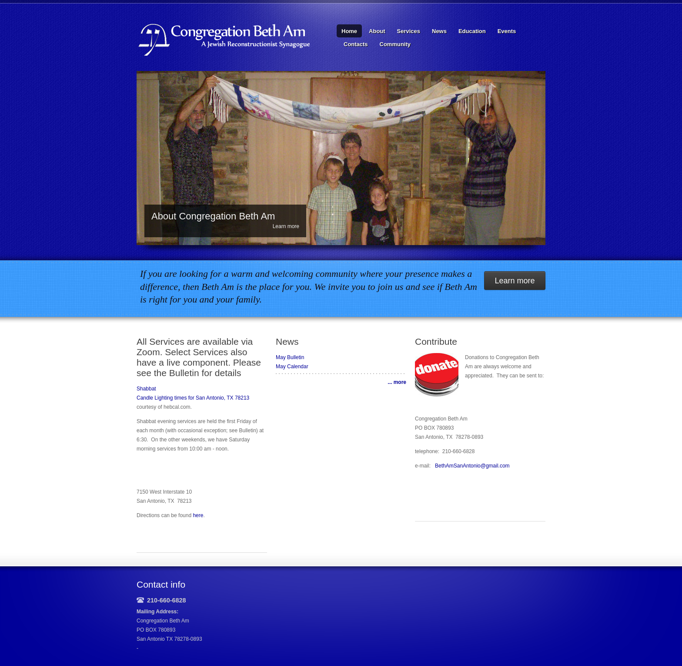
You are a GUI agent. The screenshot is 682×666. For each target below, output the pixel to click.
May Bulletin (290, 357)
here (198, 515)
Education (472, 31)
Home (349, 31)
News (439, 31)
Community (395, 44)
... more (397, 382)
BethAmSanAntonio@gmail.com (472, 466)
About (377, 31)
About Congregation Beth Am (213, 216)
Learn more (286, 226)
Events (507, 31)
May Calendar (292, 366)
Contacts (356, 44)
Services (408, 31)
